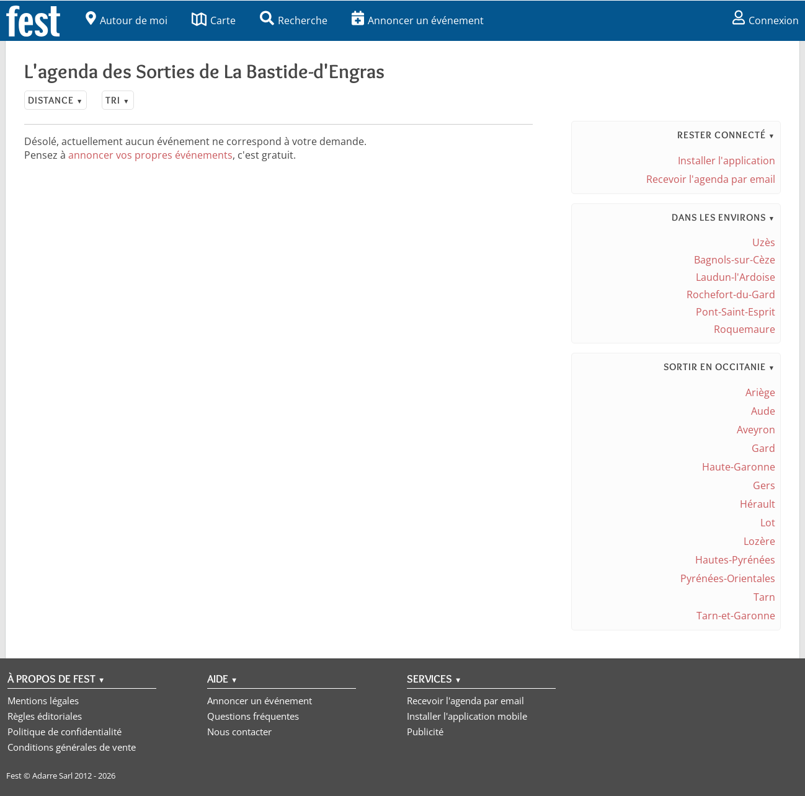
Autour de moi (126, 20)
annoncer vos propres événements (150, 155)
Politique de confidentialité (64, 731)
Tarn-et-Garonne (735, 615)
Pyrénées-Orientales (727, 578)
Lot (767, 522)
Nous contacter (239, 731)
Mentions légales (43, 700)
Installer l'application (726, 160)
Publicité (425, 731)
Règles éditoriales (44, 716)
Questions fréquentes (253, 716)
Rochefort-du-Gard (731, 294)
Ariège (760, 392)
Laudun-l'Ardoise (735, 277)
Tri (117, 100)
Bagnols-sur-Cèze (734, 260)
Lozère (759, 541)
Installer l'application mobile (467, 716)
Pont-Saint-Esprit (735, 312)
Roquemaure (744, 329)
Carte (214, 20)
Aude (763, 411)
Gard (763, 448)
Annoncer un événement (418, 20)
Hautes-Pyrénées (735, 560)
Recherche (293, 20)
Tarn (764, 597)
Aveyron (756, 429)
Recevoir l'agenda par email (710, 179)
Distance (55, 100)
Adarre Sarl (52, 775)
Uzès (763, 242)
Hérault (757, 504)
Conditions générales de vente (71, 747)
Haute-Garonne (738, 467)
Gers (764, 485)
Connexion (765, 20)
